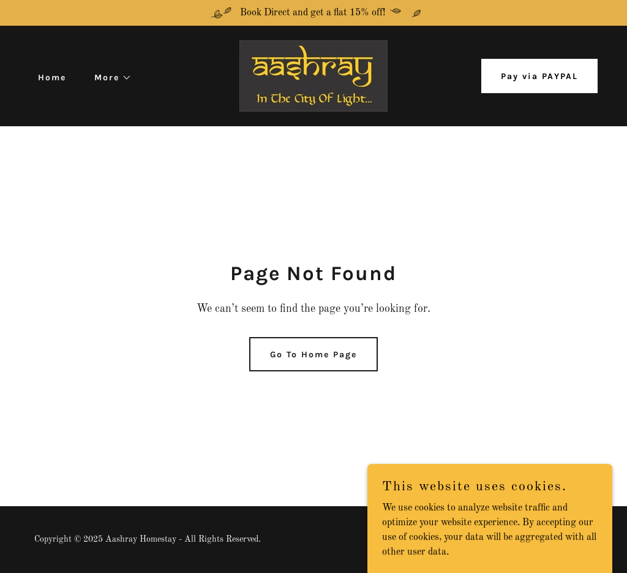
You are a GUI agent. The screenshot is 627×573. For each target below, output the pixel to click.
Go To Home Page (313, 354)
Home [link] (52, 77)
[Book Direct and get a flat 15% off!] (313, 12)
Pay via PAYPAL (539, 76)
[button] (109, 77)
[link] (313, 76)
